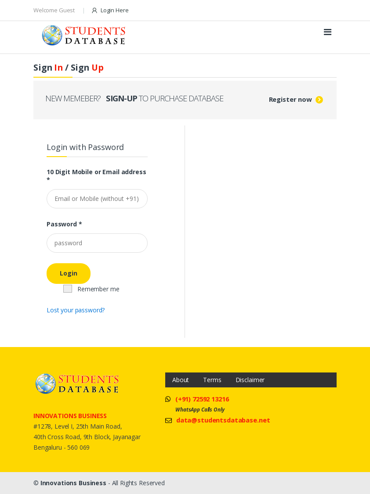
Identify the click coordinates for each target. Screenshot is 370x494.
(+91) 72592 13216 (202, 398)
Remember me (91, 289)
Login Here (109, 10)
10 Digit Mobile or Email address (96, 176)
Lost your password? (76, 310)
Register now (290, 99)
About (180, 380)
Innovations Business (73, 483)
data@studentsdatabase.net (223, 419)
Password (64, 224)
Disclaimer (250, 380)
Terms (212, 380)
